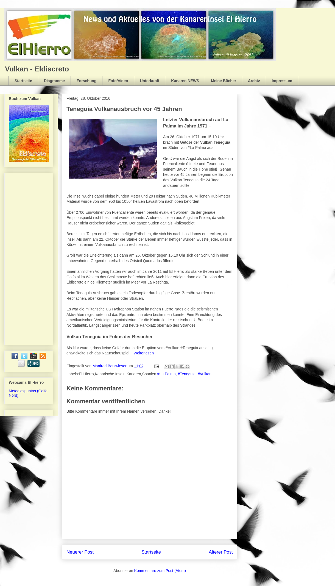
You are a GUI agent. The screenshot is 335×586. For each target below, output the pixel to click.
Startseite (23, 81)
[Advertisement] (31, 257)
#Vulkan (204, 374)
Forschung (86, 81)
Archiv (254, 81)
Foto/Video (118, 81)
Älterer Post (221, 552)
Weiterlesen (143, 353)
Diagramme (54, 81)
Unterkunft (150, 81)
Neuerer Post (80, 552)
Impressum (282, 81)
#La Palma (166, 374)
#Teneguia (187, 374)
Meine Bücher (223, 81)
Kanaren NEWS (185, 81)
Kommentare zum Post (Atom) (160, 570)
